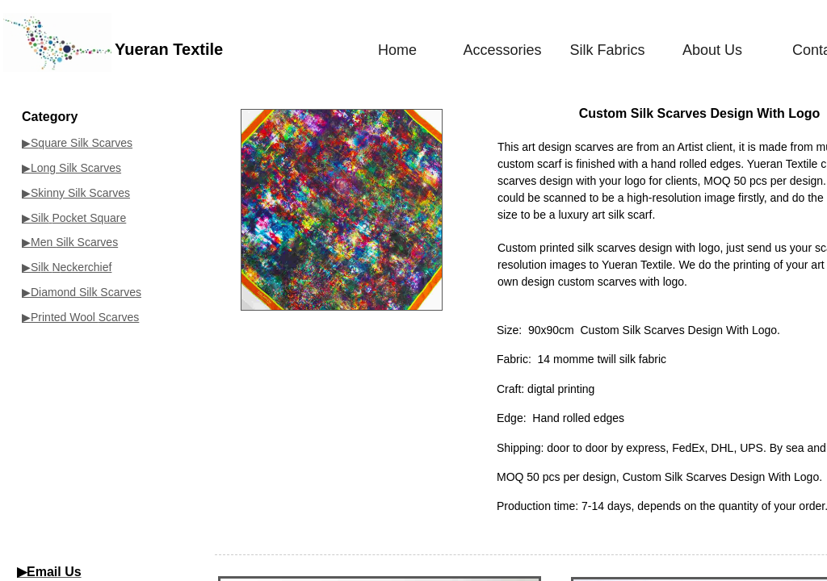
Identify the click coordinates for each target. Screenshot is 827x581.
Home (397, 50)
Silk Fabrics (606, 50)
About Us (712, 50)
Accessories (502, 50)
